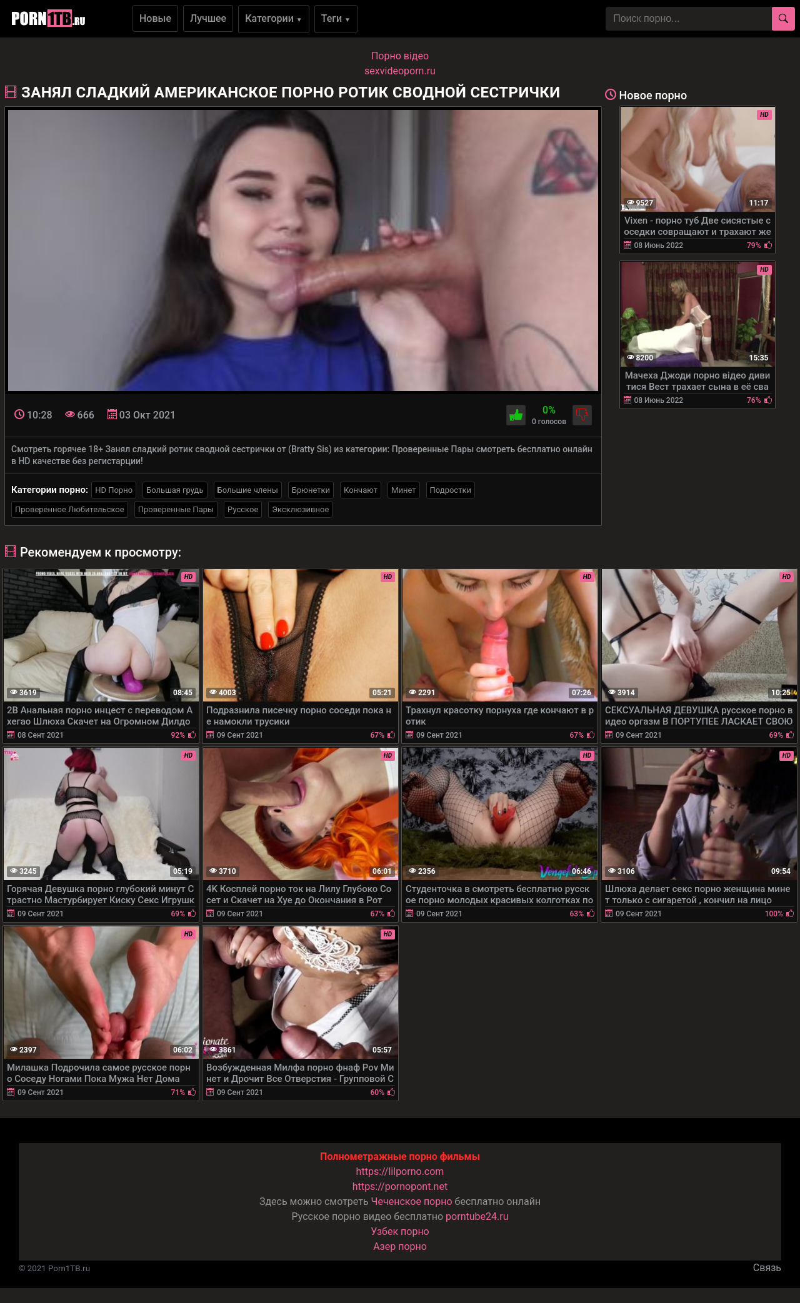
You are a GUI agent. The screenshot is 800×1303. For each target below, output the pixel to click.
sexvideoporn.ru (400, 71)
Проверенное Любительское (69, 509)
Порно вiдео (400, 56)
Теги (336, 18)
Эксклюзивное (300, 509)
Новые (155, 18)
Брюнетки (311, 490)
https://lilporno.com (400, 1171)
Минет (403, 490)
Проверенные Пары (176, 509)
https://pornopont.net (400, 1186)
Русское (243, 509)
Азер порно (400, 1246)
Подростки (450, 490)
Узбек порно (400, 1231)
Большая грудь (174, 490)
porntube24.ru (477, 1216)
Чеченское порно (411, 1201)
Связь (767, 1268)
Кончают (361, 490)
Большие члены (248, 490)
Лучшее (208, 18)
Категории (273, 18)
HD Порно (113, 490)
